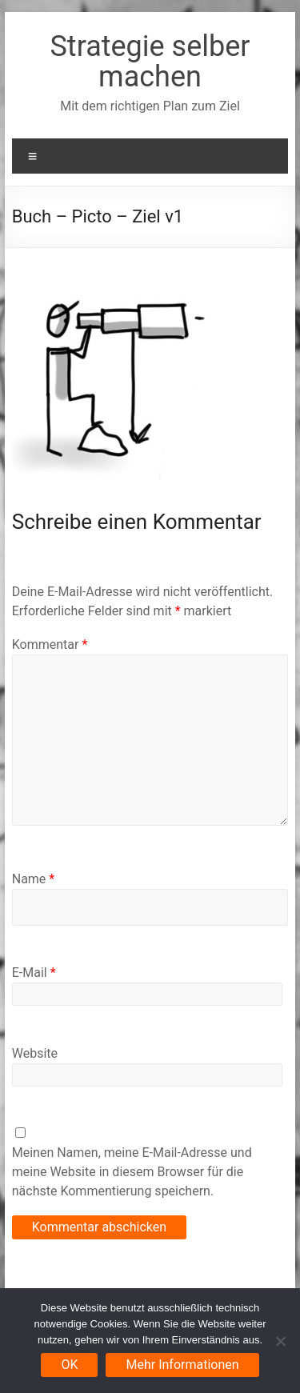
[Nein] (280, 1341)
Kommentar (50, 644)
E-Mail (34, 972)
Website (35, 1053)
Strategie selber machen (150, 62)
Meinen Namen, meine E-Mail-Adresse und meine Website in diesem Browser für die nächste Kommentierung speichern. (132, 1172)
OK (69, 1364)
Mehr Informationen (182, 1364)
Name (33, 879)
